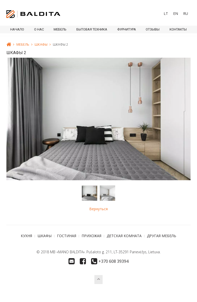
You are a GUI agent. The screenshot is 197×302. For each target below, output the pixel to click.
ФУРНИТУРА (126, 29)
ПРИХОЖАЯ (91, 235)
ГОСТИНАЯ (66, 235)
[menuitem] (166, 13)
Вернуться (98, 208)
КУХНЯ (26, 235)
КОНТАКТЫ (178, 29)
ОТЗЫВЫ (153, 29)
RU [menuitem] (185, 13)
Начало (17, 29)
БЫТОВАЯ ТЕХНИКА (91, 29)
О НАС (39, 29)
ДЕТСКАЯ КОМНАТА (124, 235)
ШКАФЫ (41, 44)
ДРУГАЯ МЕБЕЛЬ (161, 235)
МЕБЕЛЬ (60, 29)
